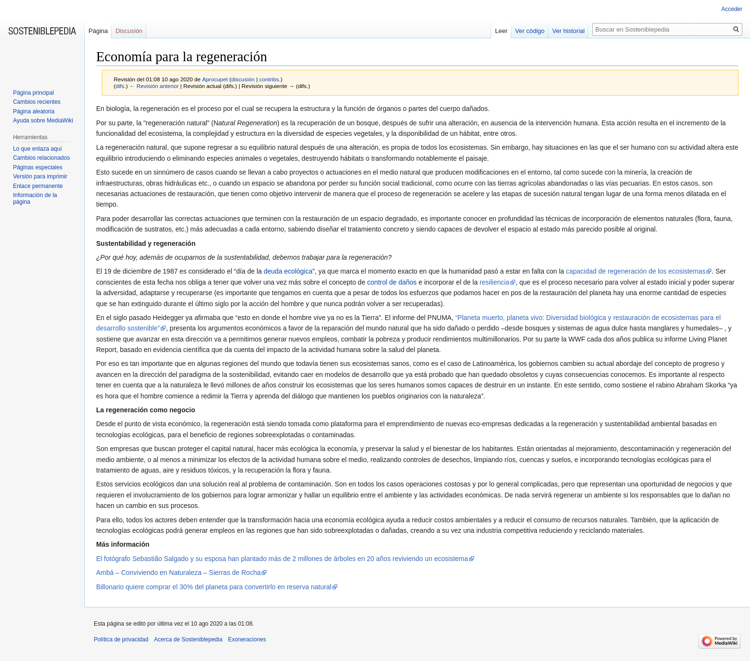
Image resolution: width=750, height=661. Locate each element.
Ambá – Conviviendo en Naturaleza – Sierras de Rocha (178, 572)
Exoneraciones (247, 639)
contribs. (269, 79)
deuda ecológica (288, 271)
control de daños (392, 282)
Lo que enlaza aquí (37, 148)
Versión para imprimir (40, 176)
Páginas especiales (37, 167)
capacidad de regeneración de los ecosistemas (636, 271)
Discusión (128, 30)
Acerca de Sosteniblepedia (188, 639)
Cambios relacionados (41, 157)
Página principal (33, 92)
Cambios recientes (36, 102)
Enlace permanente (38, 186)
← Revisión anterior (153, 86)
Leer (501, 30)
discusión (242, 79)
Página (98, 30)
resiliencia (494, 282)
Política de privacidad (121, 639)
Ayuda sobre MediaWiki (43, 120)
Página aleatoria (34, 111)
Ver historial (568, 30)
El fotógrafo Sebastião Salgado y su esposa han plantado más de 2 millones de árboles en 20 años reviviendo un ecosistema (282, 558)
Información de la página (35, 198)
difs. (121, 86)
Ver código (529, 30)
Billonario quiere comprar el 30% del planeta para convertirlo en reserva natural (213, 587)
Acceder (731, 9)
